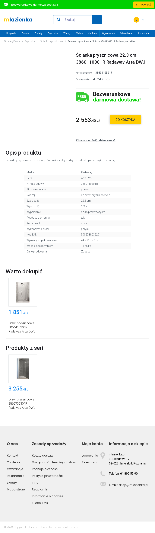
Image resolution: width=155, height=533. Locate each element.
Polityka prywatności (47, 476)
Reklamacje (15, 476)
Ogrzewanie (108, 33)
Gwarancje (15, 469)
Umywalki (11, 33)
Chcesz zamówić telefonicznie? (95, 140)
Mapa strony (16, 489)
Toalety (38, 33)
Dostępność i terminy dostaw (54, 462)
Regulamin (40, 489)
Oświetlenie (126, 33)
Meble (79, 33)
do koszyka (125, 120)
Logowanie (90, 455)
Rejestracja (90, 462)
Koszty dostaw (42, 455)
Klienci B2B (40, 503)
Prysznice (53, 33)
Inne (35, 482)
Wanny (67, 33)
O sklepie (13, 462)
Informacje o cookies (47, 496)
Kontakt (12, 455)
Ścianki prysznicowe (51, 41)
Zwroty (12, 482)
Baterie (25, 33)
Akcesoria (143, 33)
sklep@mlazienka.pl (133, 485)
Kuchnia (92, 33)
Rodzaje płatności (45, 469)
